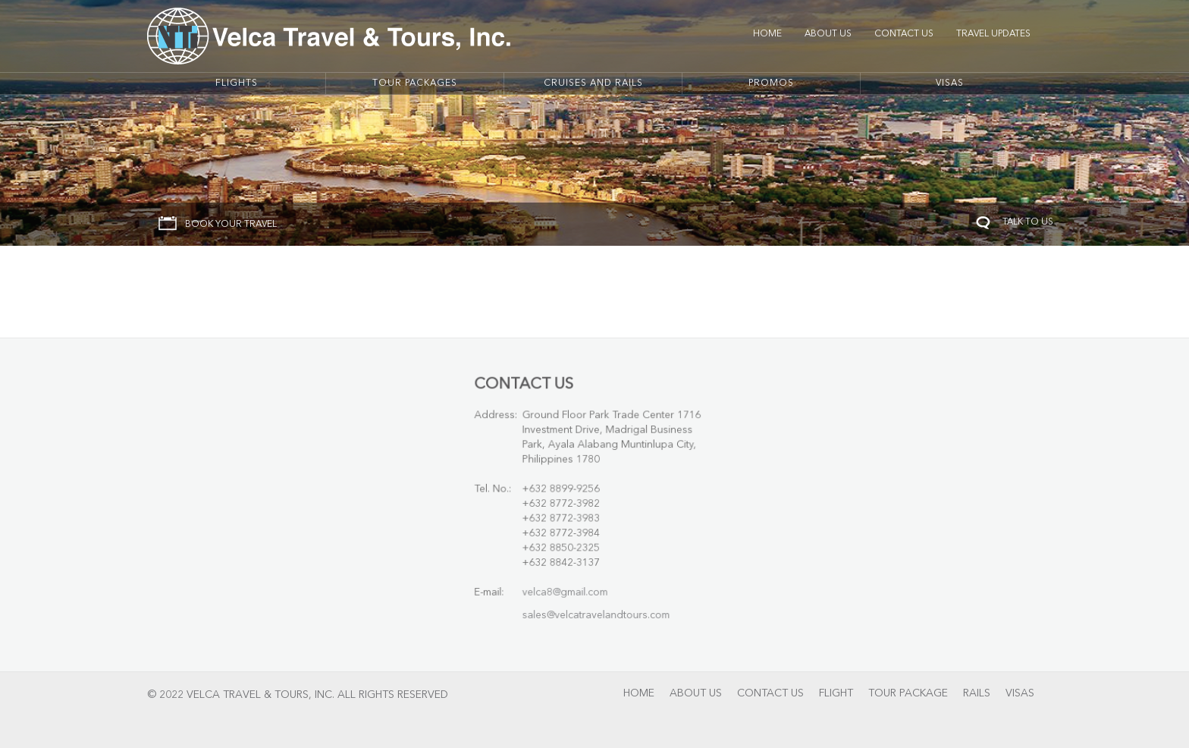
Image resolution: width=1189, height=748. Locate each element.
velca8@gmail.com (566, 588)
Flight (836, 693)
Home (767, 34)
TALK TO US (1027, 222)
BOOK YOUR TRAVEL (231, 224)
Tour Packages (414, 83)
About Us (828, 34)
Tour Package (908, 693)
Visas (950, 83)
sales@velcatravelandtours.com (596, 610)
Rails (976, 693)
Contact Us (903, 34)
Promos (771, 83)
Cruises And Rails (593, 83)
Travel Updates (993, 34)
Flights (236, 83)
